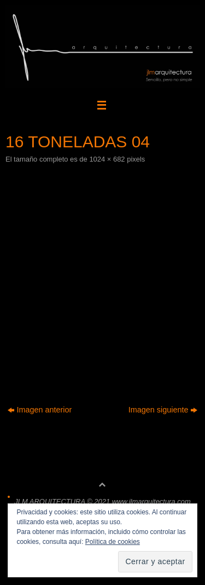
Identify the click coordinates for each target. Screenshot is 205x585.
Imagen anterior (40, 409)
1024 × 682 (107, 159)
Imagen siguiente (163, 409)
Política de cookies (112, 542)
